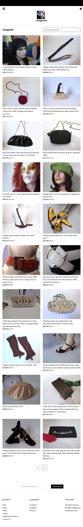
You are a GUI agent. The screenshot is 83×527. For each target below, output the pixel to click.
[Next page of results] (45, 467)
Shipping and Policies (9, 516)
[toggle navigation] (3, 9)
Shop (4, 505)
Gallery (5, 513)
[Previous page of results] (38, 467)
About (4, 508)
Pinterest (32, 510)
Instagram (33, 508)
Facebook (33, 505)
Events (4, 510)
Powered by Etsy (71, 510)
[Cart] (80, 9)
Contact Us (6, 519)
